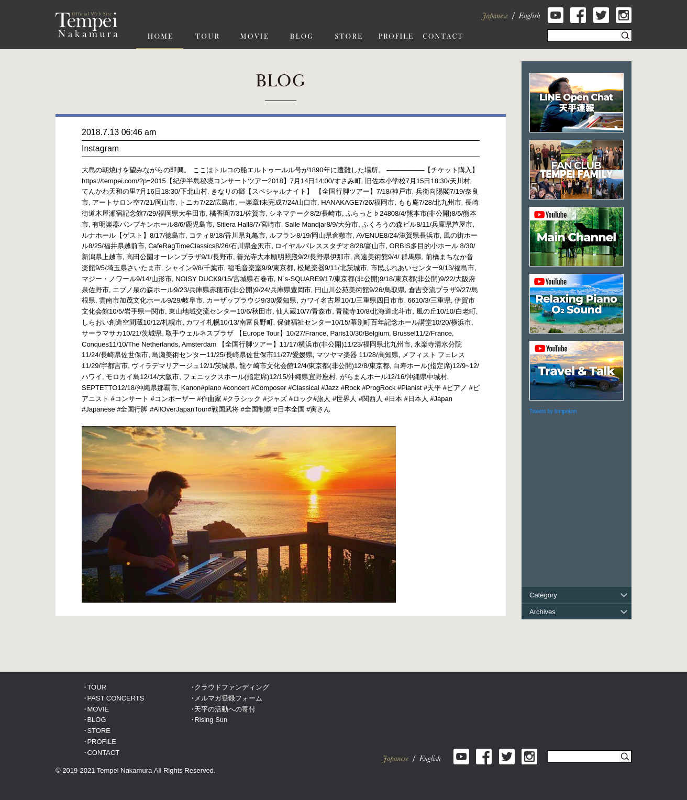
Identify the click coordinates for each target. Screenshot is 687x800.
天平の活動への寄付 (225, 709)
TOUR (96, 687)
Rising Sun (210, 720)
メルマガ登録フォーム (228, 698)
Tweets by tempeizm (553, 411)
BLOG (96, 720)
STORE (98, 731)
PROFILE (101, 742)
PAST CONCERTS (115, 698)
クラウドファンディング (231, 687)
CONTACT (103, 753)
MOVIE (98, 709)
